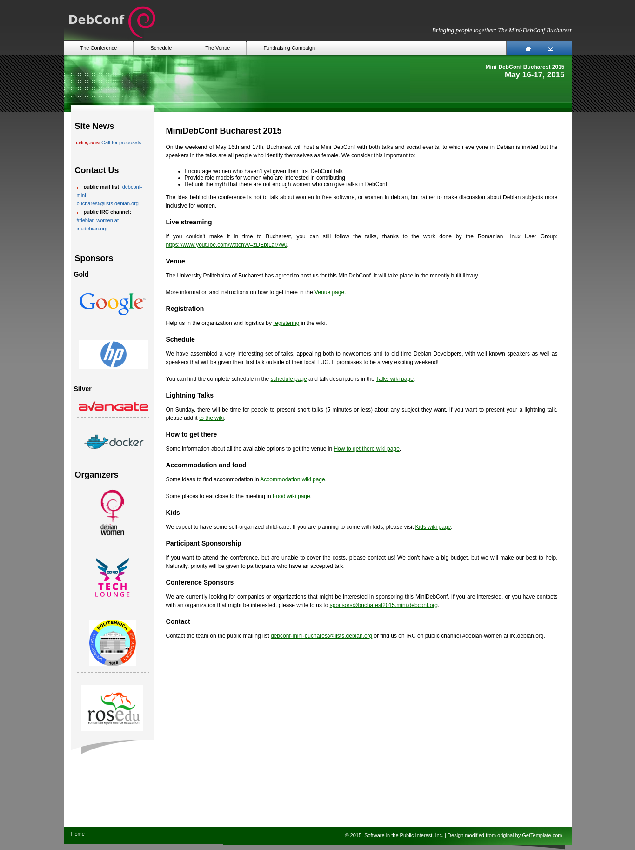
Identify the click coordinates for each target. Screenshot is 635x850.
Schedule (161, 48)
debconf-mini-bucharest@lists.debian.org (321, 636)
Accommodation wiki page (292, 479)
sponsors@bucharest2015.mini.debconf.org (384, 605)
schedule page (289, 379)
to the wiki (211, 418)
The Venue (217, 48)
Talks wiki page (395, 379)
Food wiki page (291, 496)
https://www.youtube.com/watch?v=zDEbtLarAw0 (226, 245)
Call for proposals (121, 142)
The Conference (98, 48)
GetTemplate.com (542, 835)
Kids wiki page (433, 527)
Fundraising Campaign (289, 48)
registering (286, 323)
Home (78, 834)
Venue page (329, 292)
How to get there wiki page (366, 448)
